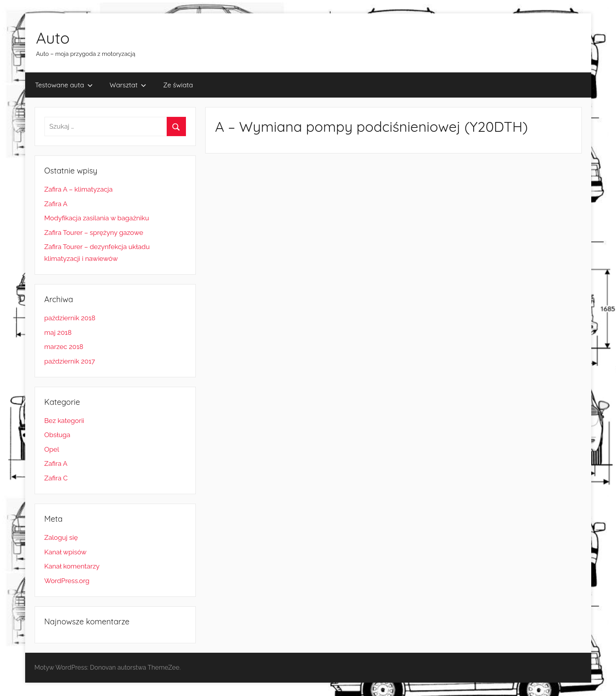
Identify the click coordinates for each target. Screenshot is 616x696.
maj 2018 (58, 332)
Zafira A (56, 204)
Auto (53, 38)
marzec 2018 (63, 347)
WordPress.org (67, 581)
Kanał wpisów (65, 552)
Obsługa (57, 435)
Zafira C (56, 478)
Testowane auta (64, 85)
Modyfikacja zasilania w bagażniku (96, 218)
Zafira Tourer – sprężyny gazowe (93, 232)
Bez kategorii (64, 421)
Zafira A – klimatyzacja (78, 189)
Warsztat (128, 85)
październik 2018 (70, 318)
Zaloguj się (61, 537)
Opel (51, 449)
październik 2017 (69, 361)
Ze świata (178, 85)
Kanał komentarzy (72, 566)
